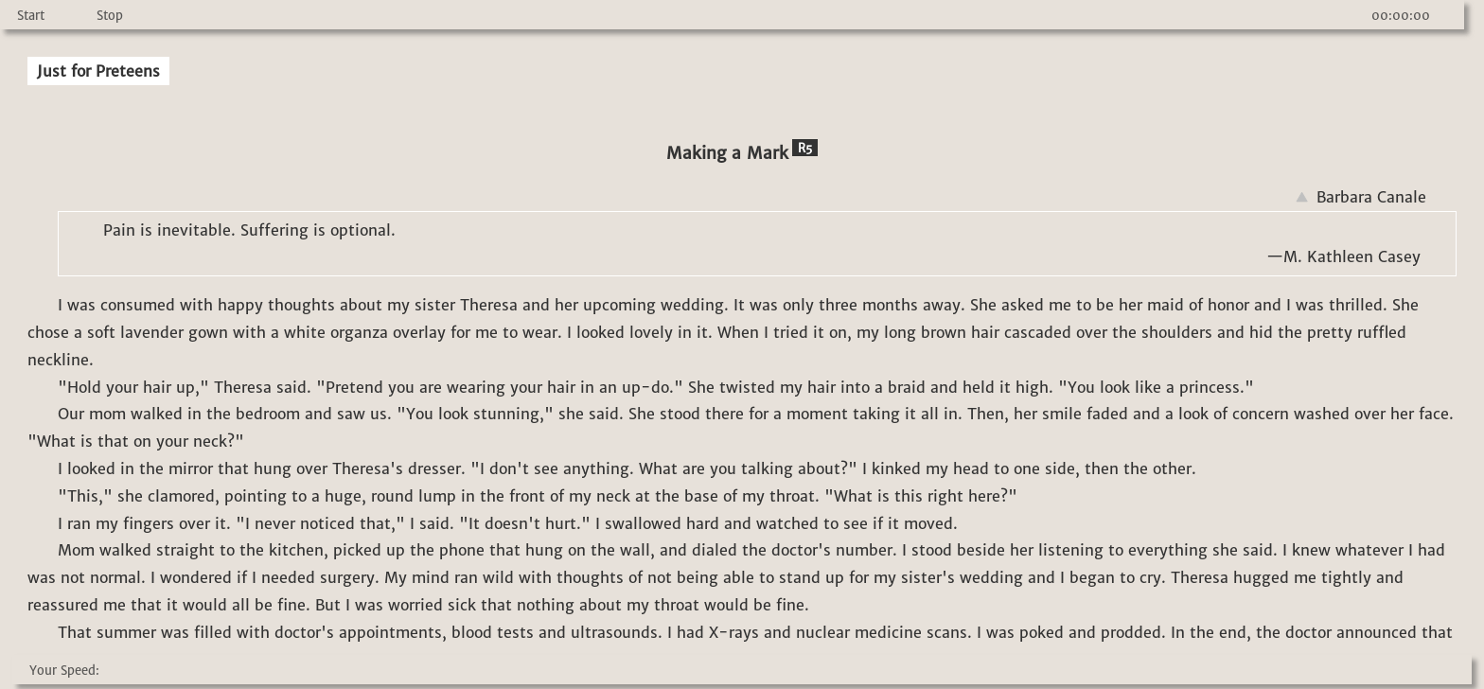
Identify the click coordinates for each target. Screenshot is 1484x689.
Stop (110, 16)
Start (30, 16)
